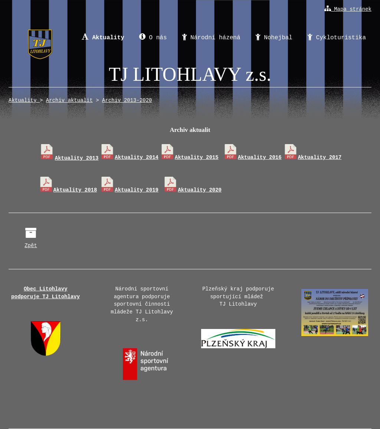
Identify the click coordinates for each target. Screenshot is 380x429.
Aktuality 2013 (69, 158)
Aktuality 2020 (192, 190)
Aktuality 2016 (252, 157)
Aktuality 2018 (68, 190)
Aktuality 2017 (312, 157)
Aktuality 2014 (129, 157)
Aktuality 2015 (189, 157)
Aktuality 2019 (129, 190)
